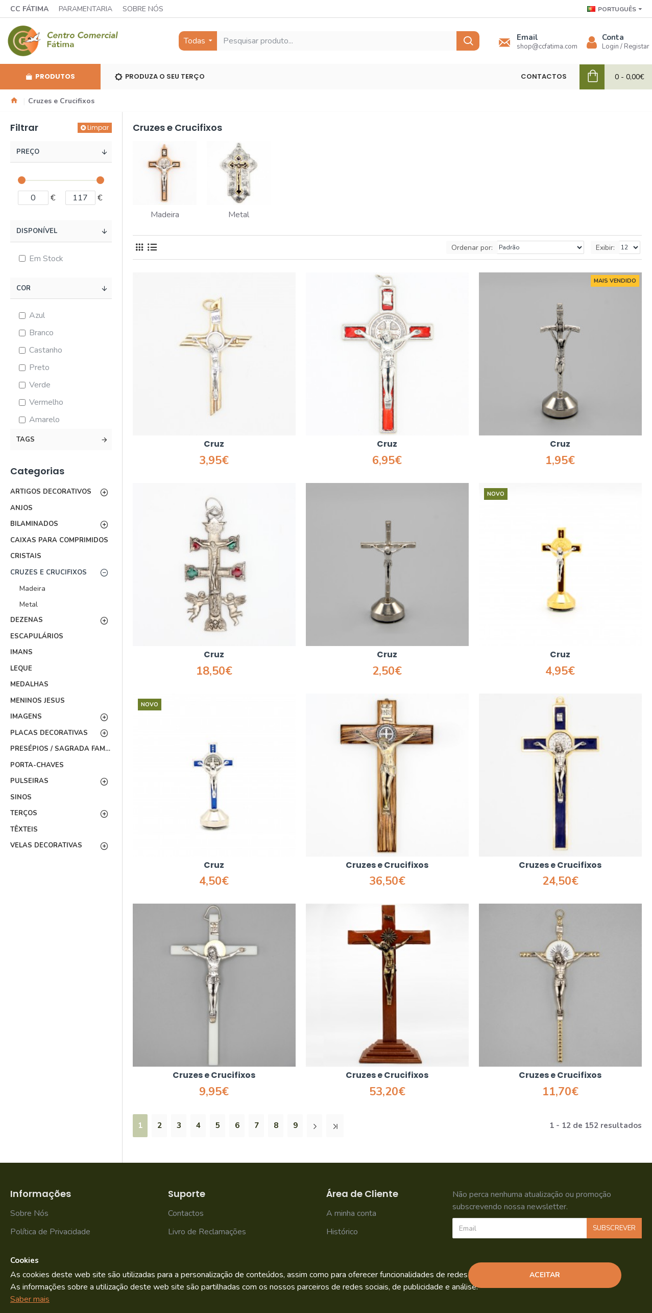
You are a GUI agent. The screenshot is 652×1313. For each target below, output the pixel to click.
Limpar (98, 127)
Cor (23, 288)
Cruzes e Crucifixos (387, 865)
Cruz (214, 444)
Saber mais (30, 1299)
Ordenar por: (472, 247)
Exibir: (605, 247)
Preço (27, 151)
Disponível (36, 231)
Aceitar (544, 1275)
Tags (25, 439)
